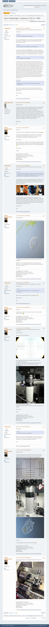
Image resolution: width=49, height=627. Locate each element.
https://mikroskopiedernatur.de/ (24, 98)
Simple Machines (11, 625)
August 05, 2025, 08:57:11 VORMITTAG (23, 215)
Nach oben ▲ (44, 625)
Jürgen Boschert (8, 102)
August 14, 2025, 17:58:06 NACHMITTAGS (23, 426)
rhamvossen (7, 28)
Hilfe (29, 625)
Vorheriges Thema (33, 21)
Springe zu (28, 618)
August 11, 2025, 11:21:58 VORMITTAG (23, 328)
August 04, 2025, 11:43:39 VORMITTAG (22, 127)
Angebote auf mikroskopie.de (35, 5)
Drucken (43, 24)
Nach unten (6, 24)
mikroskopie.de (26, 5)
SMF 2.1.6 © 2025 (5, 625)
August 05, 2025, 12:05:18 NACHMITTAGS (23, 307)
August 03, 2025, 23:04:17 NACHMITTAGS (23, 28)
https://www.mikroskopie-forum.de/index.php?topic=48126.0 (30, 161)
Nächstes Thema (41, 21)
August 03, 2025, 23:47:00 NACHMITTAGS (23, 102)
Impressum (44, 5)
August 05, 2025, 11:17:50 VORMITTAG (22, 282)
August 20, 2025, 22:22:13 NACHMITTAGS (24, 557)
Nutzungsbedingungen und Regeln (36, 625)
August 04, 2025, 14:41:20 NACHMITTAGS (23, 165)
